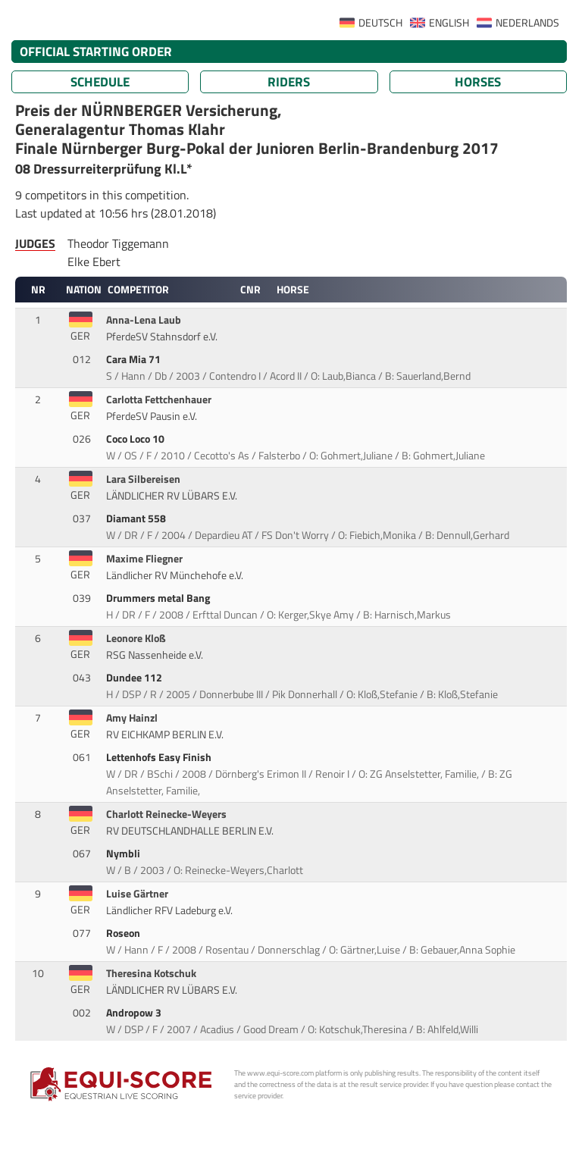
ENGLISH (449, 22)
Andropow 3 (135, 1012)
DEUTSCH (380, 22)
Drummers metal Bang (159, 598)
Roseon (124, 933)
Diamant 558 (137, 518)
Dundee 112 (135, 677)
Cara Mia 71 (134, 359)
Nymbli (124, 853)
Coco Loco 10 (136, 439)
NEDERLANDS (527, 22)
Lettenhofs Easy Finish (160, 757)
